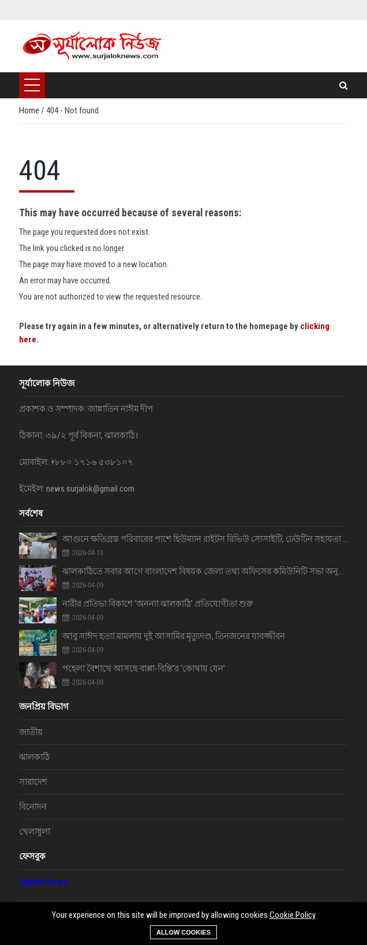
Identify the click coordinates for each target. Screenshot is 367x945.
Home (30, 110)
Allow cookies (183, 932)
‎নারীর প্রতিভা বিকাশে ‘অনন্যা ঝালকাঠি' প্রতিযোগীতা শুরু (157, 604)
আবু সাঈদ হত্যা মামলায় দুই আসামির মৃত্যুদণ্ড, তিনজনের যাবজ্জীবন (173, 636)
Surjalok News (43, 882)
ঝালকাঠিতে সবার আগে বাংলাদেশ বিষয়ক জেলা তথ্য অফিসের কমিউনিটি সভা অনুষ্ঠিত (205, 571)
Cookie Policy (292, 915)
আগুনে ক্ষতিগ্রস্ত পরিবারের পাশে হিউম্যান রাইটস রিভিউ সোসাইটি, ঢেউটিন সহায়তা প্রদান (205, 539)
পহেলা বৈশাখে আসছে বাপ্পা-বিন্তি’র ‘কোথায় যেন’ (143, 668)
